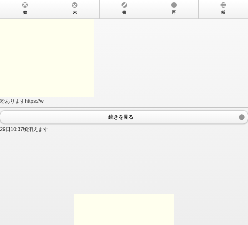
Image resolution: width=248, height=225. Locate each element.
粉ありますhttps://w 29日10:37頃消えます (124, 112)
